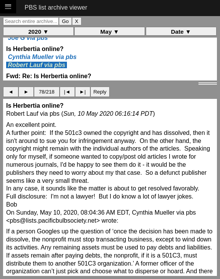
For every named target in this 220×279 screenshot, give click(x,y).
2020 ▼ (38, 31)
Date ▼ (181, 31)
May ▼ (109, 31)
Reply (100, 92)
